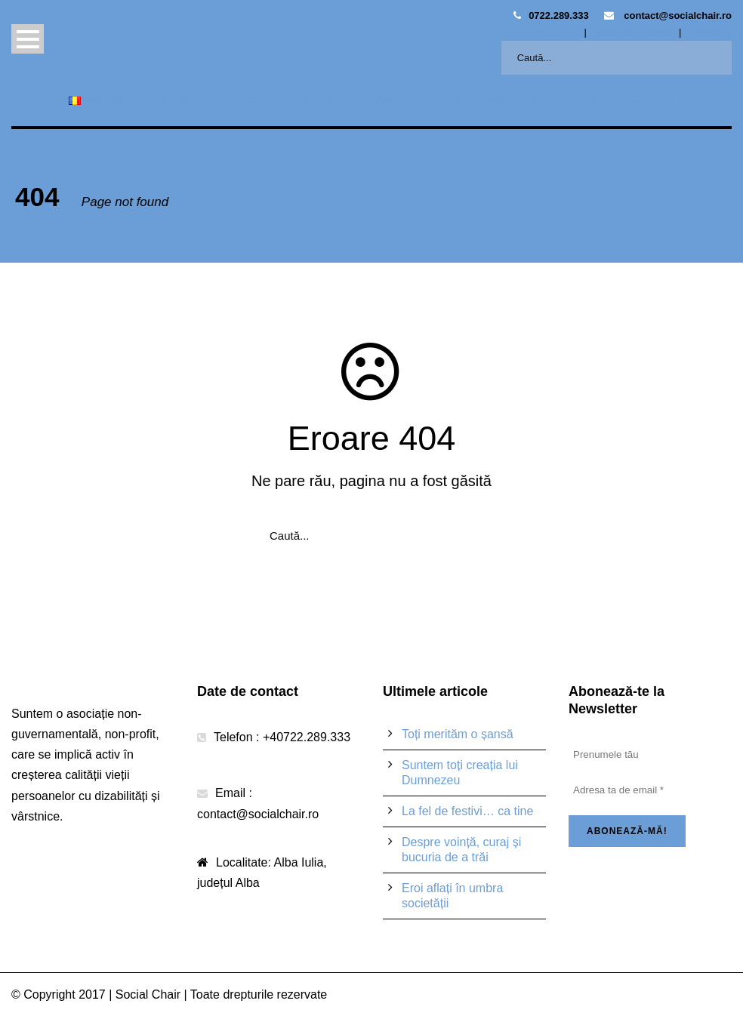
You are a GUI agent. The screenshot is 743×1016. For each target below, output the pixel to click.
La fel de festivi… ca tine (467, 811)
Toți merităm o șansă (457, 734)
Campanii (311, 100)
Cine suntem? (545, 32)
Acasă (175, 100)
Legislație (711, 32)
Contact (650, 100)
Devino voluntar (412, 100)
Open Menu (27, 39)
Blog (583, 100)
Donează (514, 100)
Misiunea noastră (632, 32)
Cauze (240, 100)
